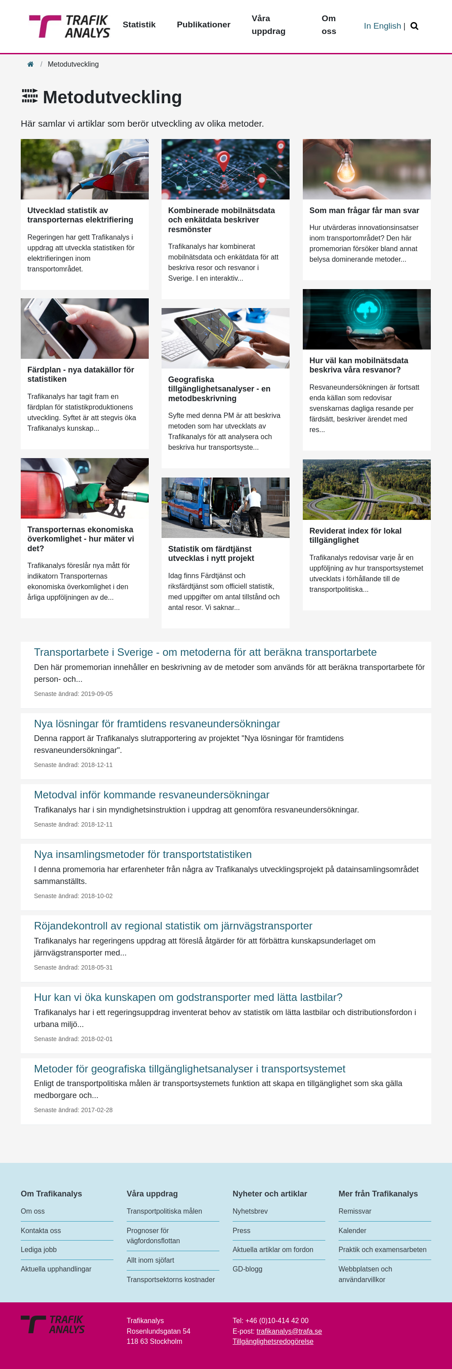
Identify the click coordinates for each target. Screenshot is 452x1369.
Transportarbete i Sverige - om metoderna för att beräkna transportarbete (205, 652)
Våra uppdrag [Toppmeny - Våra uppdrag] (269, 25)
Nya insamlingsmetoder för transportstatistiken (143, 854)
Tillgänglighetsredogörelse (273, 1341)
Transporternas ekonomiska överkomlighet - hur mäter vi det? (80, 539)
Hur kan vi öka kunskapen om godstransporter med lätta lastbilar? (188, 997)
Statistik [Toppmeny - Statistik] (139, 24)
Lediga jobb (38, 1249)
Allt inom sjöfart (150, 1260)
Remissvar (355, 1211)
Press (241, 1230)
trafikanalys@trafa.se (289, 1331)
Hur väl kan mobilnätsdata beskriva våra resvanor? (358, 365)
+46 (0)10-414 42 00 (277, 1320)
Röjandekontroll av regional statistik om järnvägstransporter (173, 926)
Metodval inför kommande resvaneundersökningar (152, 795)
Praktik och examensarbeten (383, 1249)
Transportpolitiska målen (164, 1211)
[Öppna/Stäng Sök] (416, 26)
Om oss (33, 1211)
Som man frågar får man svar (364, 210)
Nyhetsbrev (250, 1211)
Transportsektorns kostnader (171, 1279)
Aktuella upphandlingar (56, 1269)
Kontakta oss (41, 1230)
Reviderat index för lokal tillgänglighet (355, 536)
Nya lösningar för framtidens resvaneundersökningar (157, 724)
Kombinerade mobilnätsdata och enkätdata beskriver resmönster (221, 220)
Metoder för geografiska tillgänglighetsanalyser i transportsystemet (190, 1069)
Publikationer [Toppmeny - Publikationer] (204, 24)
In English (382, 25)
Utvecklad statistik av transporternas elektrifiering (80, 215)
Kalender (352, 1230)
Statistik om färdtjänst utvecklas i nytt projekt (211, 554)
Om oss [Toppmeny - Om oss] (329, 25)
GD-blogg (247, 1269)
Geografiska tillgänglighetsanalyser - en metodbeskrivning (219, 389)
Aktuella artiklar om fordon (273, 1249)
